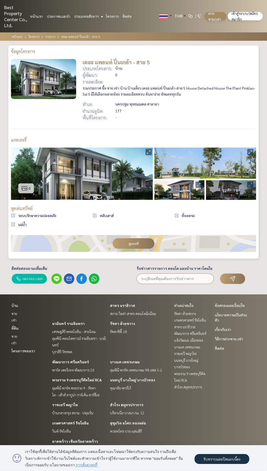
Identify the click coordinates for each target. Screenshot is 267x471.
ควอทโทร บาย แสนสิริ (126, 431)
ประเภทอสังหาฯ (88, 16)
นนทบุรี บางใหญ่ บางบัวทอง (132, 379)
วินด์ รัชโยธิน (61, 431)
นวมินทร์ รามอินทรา (68, 323)
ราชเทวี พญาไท (65, 404)
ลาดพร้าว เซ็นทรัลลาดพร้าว (75, 441)
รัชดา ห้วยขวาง (122, 323)
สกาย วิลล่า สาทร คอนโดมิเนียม (133, 313)
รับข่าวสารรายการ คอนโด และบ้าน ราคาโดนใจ (175, 268)
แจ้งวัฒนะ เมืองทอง (188, 340)
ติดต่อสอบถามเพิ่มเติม (29, 268)
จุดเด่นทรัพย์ (22, 208)
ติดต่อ (127, 16)
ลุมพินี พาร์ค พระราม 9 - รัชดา (74, 388)
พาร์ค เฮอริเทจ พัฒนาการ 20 (73, 370)
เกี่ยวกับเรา (223, 329)
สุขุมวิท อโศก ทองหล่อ (128, 423)
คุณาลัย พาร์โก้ (120, 388)
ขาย (14, 313)
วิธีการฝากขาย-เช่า (229, 338)
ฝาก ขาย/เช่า (214, 16)
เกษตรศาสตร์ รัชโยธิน (70, 423)
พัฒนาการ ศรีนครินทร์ (70, 361)
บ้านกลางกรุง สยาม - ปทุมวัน (72, 412)
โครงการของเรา (23, 350)
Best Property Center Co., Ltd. (15, 16)
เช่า (13, 320)
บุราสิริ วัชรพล (62, 351)
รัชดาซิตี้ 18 (118, 331)
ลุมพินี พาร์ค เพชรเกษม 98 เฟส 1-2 (136, 370)
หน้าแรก (36, 16)
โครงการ (112, 16)
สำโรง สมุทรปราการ (126, 404)
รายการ (50, 36)
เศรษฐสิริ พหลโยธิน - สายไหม (74, 331)
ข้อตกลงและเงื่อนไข (230, 305)
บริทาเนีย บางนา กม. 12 (127, 412)
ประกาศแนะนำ (58, 16)
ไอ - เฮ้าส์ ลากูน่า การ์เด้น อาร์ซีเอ (76, 394)
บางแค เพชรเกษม (125, 361)
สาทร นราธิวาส (122, 305)
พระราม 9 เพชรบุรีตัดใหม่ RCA (77, 379)
